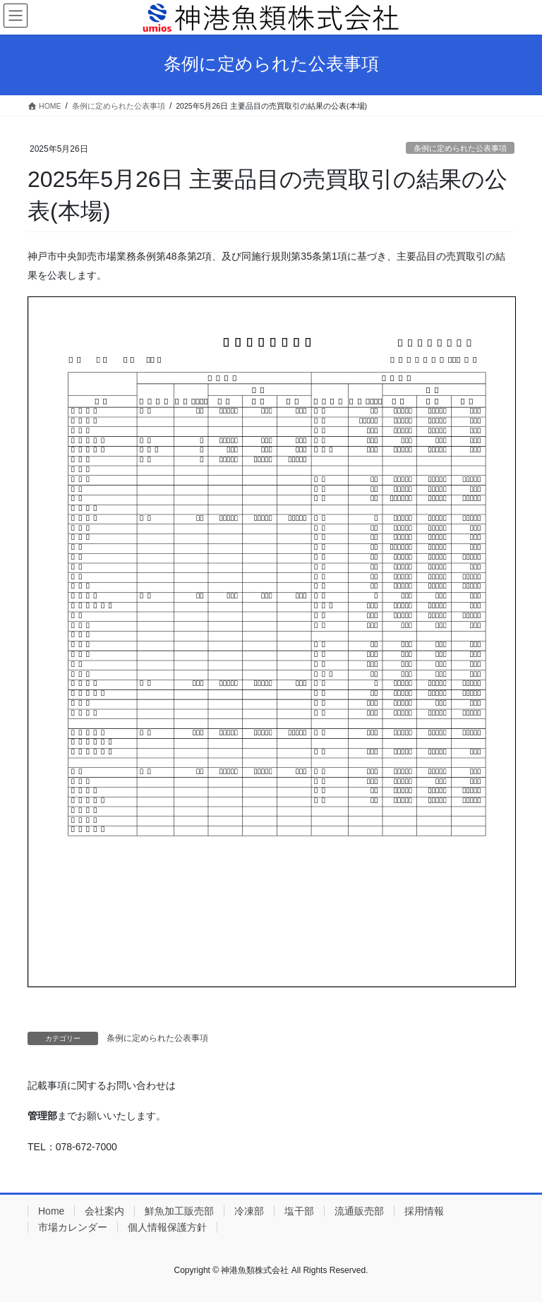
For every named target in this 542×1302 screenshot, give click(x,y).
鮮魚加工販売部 (179, 1211)
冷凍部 (249, 1211)
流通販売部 (359, 1211)
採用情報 (424, 1211)
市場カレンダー (72, 1227)
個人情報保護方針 (167, 1227)
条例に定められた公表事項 (460, 148)
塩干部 (299, 1211)
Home (51, 1211)
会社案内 (104, 1211)
